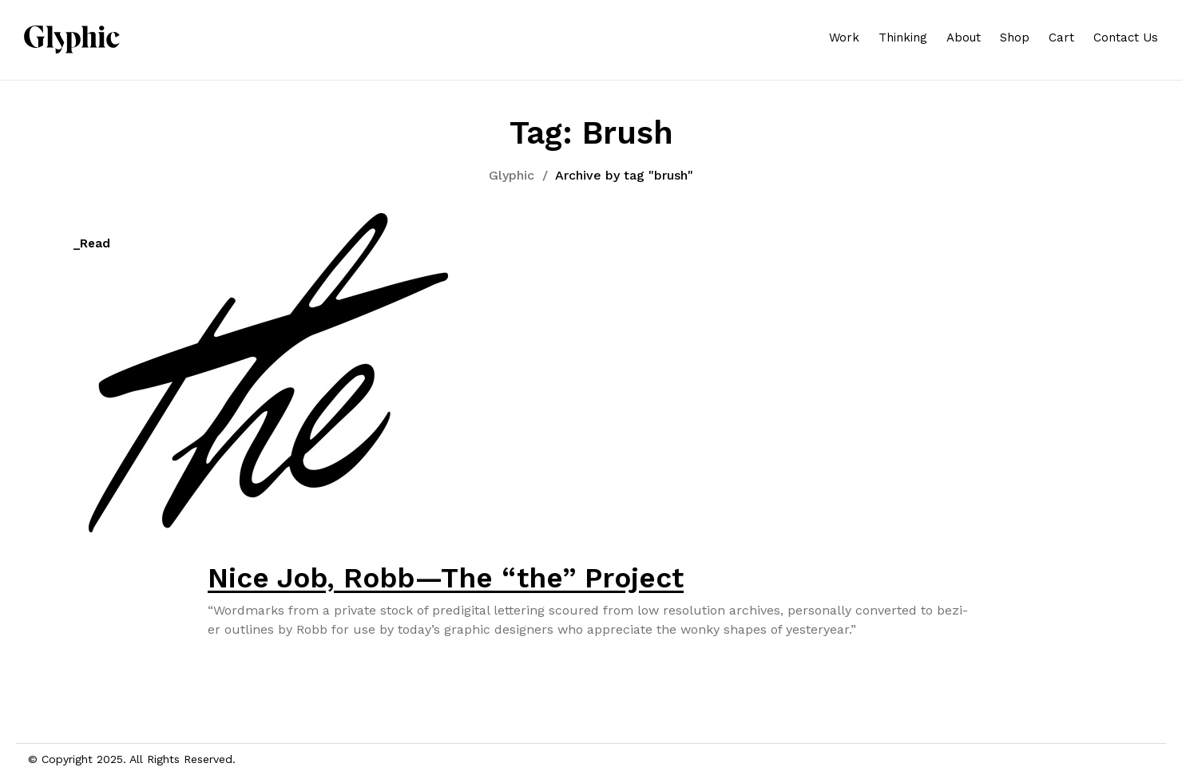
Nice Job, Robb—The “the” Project (446, 578)
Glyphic (511, 175)
